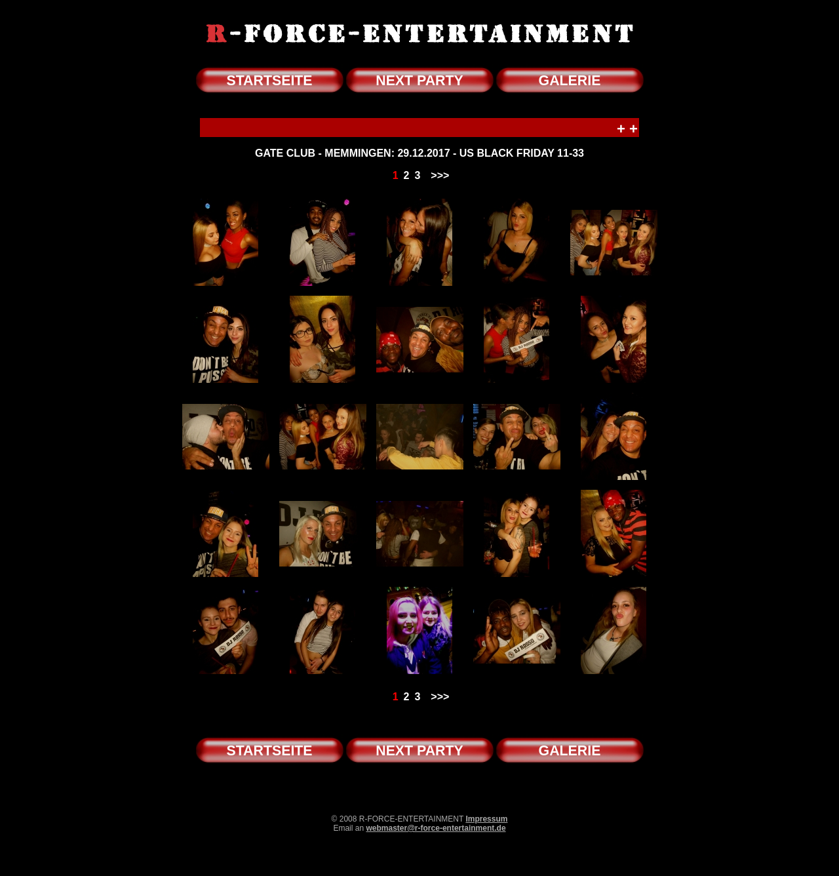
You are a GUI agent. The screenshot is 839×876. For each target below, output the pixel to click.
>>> (440, 175)
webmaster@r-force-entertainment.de (435, 828)
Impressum (486, 819)
